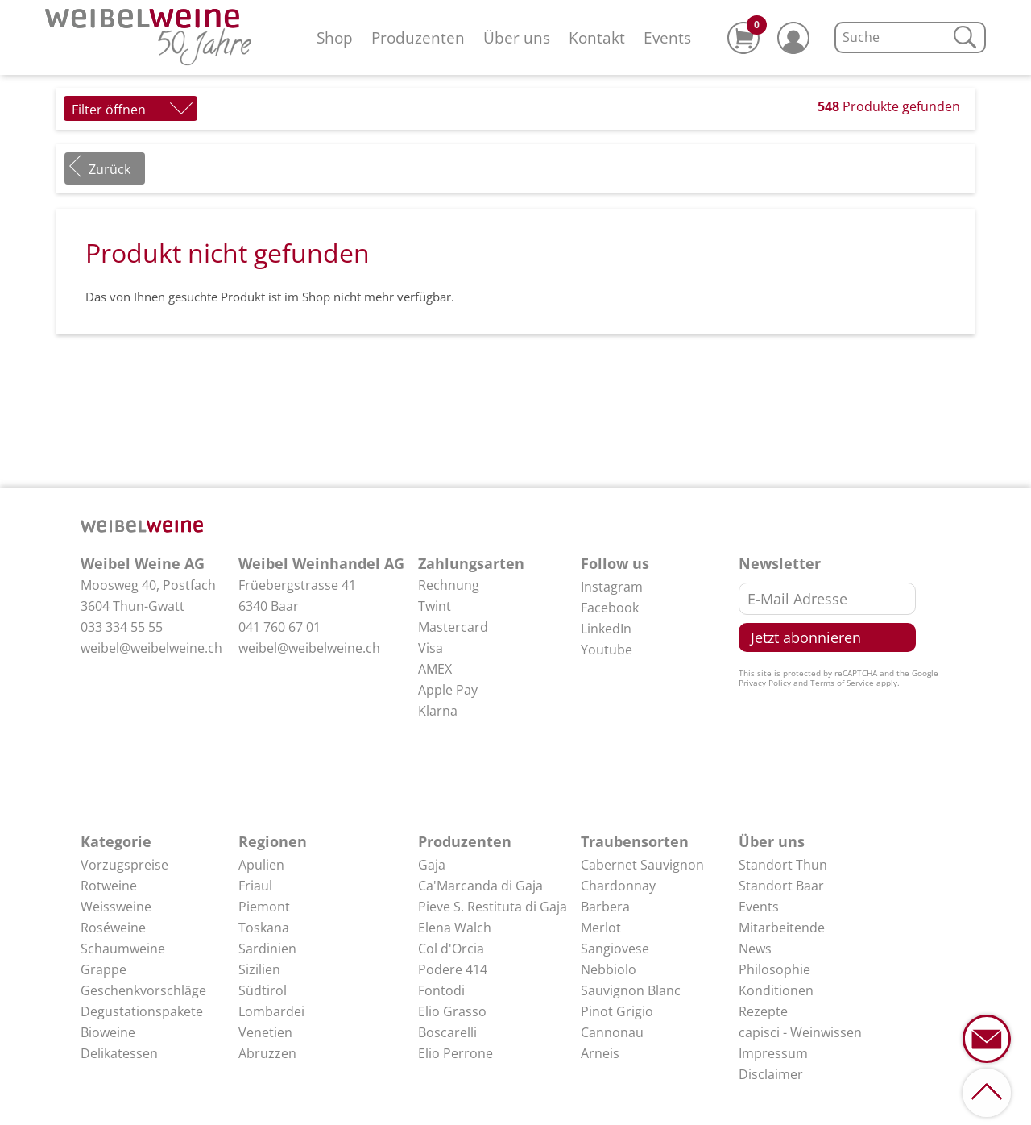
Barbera (605, 906)
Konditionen (776, 990)
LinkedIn (606, 628)
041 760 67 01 (279, 627)
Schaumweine (123, 948)
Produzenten (418, 37)
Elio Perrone (455, 1053)
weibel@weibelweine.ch (151, 648)
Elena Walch (454, 927)
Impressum (773, 1053)
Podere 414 (452, 969)
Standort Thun (783, 865)
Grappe (103, 969)
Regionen (272, 841)
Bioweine (108, 1032)
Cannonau (612, 1032)
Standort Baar (781, 886)
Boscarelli (447, 1032)
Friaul (255, 886)
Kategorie (116, 841)
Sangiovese (615, 948)
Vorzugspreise (124, 865)
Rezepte (763, 1011)
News (755, 948)
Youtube (606, 649)
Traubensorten (635, 841)
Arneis (600, 1053)
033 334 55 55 (122, 627)
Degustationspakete (142, 1011)
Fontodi (441, 990)
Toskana (263, 927)
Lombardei (271, 1011)
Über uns (516, 37)
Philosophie (774, 969)
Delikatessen (119, 1053)
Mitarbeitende (782, 927)
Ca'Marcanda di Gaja (480, 886)
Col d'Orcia (451, 948)
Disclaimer (771, 1074)
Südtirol (262, 990)
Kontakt (597, 37)
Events (667, 37)
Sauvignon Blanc (631, 990)
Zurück (109, 169)
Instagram (612, 587)
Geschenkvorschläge (143, 990)
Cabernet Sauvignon (642, 865)
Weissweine (116, 906)
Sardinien (267, 948)
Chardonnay (618, 886)
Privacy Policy (765, 682)
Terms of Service (842, 682)
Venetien (265, 1032)
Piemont (264, 906)
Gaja (431, 865)
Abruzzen (267, 1053)
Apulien (261, 865)
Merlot (601, 927)
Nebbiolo (608, 969)
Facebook (610, 607)
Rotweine (109, 886)
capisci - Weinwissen (800, 1032)
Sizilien (259, 969)
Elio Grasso (452, 1011)
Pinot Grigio (617, 1011)
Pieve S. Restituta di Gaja (492, 906)
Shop (335, 37)
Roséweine (113, 927)
